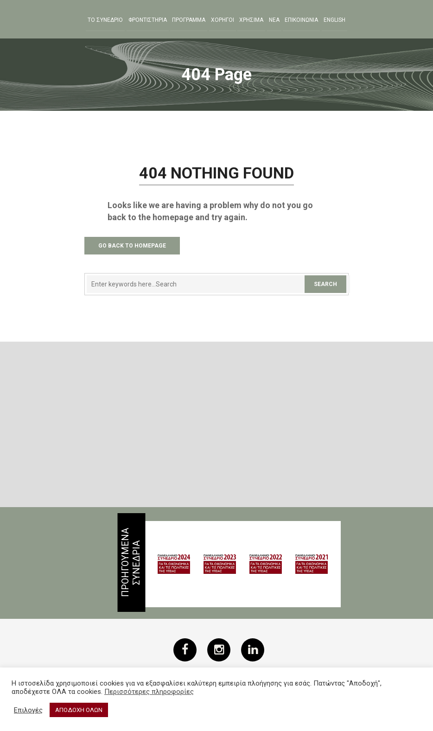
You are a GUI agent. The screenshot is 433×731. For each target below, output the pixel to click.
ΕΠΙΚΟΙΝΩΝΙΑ (301, 20)
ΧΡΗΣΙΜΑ (251, 20)
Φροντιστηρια (147, 20)
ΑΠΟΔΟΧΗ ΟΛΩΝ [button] (78, 709)
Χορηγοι (222, 20)
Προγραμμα (188, 20)
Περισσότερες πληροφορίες (149, 691)
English (334, 20)
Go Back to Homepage (132, 245)
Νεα (274, 20)
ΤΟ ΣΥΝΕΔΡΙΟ (105, 20)
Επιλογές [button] (28, 710)
